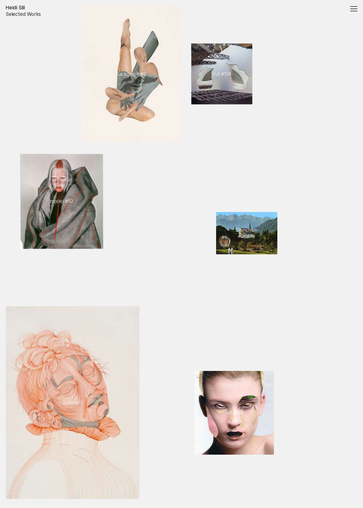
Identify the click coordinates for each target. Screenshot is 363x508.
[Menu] (353, 9)
